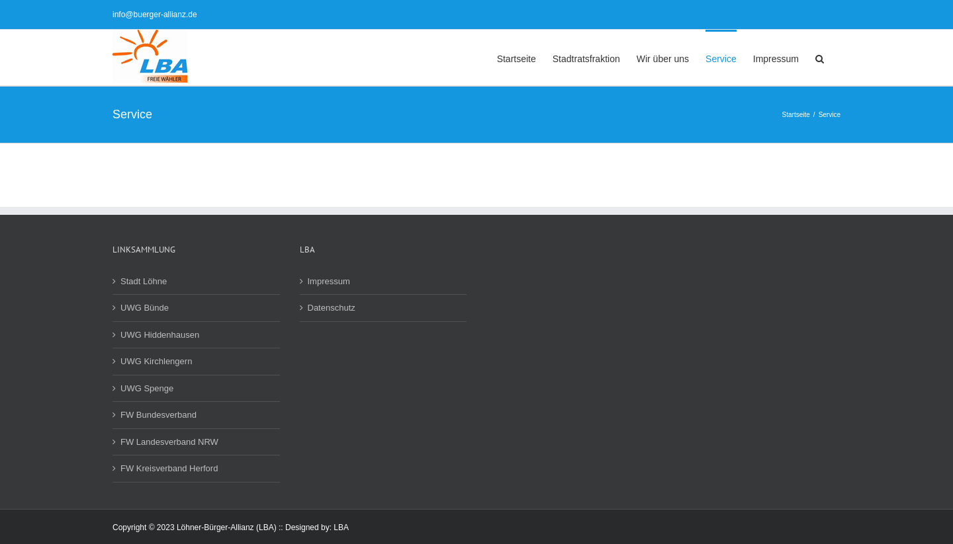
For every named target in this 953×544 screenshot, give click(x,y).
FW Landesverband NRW (169, 442)
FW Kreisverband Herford (169, 468)
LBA (341, 527)
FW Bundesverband (158, 415)
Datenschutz (331, 308)
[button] (819, 57)
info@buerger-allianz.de (155, 14)
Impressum (329, 281)
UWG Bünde (144, 308)
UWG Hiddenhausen (159, 335)
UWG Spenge (146, 388)
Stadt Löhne (143, 281)
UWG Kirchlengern (156, 361)
